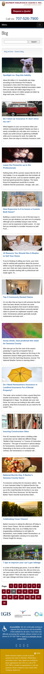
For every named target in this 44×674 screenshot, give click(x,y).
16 (10, 597)
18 (21, 597)
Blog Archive (8, 52)
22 (4, 603)
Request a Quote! (22, 11)
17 (16, 597)
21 (38, 597)
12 (25, 591)
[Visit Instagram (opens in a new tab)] (27, 645)
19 (27, 597)
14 (36, 591)
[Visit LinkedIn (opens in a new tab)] (20, 645)
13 (31, 591)
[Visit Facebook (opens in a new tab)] (16, 645)
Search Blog (19, 52)
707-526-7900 (27, 18)
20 (33, 597)
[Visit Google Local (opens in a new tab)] (24, 645)
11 (19, 591)
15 (4, 597)
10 (13, 591)
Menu (4, 25)
